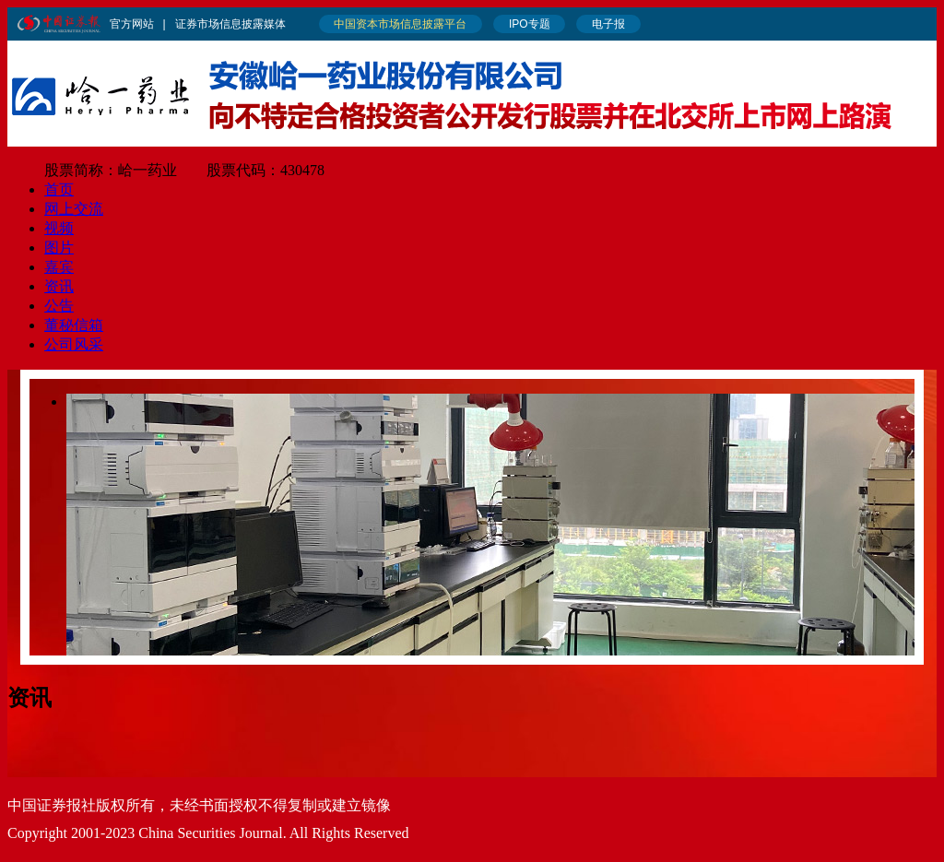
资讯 (59, 286)
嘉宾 (59, 267)
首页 (59, 189)
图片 (59, 247)
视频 (59, 228)
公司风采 (73, 344)
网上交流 (73, 209)
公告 (59, 305)
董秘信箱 (73, 325)
